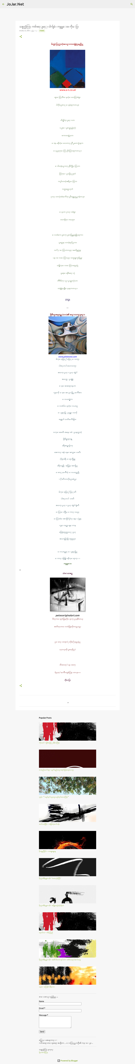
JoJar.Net (15, 4)
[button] (20, 36)
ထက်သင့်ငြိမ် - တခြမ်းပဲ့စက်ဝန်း (49, 824)
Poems (42, 30)
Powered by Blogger (67, 1061)
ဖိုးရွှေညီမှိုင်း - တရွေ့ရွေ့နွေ (47, 851)
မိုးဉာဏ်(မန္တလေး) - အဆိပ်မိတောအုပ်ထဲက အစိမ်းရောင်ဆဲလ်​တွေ (60, 960)
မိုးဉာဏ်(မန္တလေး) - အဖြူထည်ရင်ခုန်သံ (51, 905)
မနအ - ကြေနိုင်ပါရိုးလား (47, 987)
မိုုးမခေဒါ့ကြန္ (43, 1052)
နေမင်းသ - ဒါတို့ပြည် (46, 932)
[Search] (27, 4)
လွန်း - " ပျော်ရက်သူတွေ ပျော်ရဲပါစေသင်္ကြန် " (54, 797)
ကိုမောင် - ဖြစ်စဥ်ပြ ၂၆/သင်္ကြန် (49, 743)
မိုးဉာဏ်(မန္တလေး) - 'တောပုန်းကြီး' (50, 878)
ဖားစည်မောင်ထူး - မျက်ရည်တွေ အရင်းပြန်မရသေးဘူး (56, 770)
